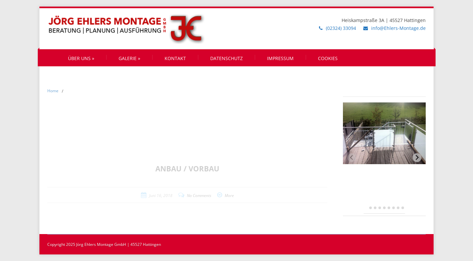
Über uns (81, 58)
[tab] (366, 208)
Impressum (280, 58)
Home (52, 91)
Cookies (328, 58)
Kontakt (175, 58)
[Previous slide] (352, 157)
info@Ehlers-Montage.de (398, 28)
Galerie (129, 58)
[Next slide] (417, 157)
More (229, 195)
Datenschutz (226, 58)
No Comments (199, 195)
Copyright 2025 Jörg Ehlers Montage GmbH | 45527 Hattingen (104, 244)
